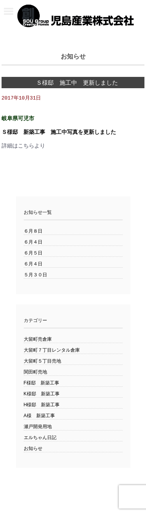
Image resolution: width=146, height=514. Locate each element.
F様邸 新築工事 (41, 383)
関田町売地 (35, 372)
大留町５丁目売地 (42, 361)
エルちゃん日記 (40, 438)
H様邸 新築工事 (42, 405)
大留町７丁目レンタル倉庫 (52, 350)
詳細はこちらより (23, 146)
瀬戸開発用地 (38, 427)
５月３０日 (35, 275)
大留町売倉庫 (38, 339)
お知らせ (33, 449)
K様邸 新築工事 (42, 394)
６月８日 (33, 231)
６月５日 (33, 253)
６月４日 (33, 242)
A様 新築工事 (39, 416)
